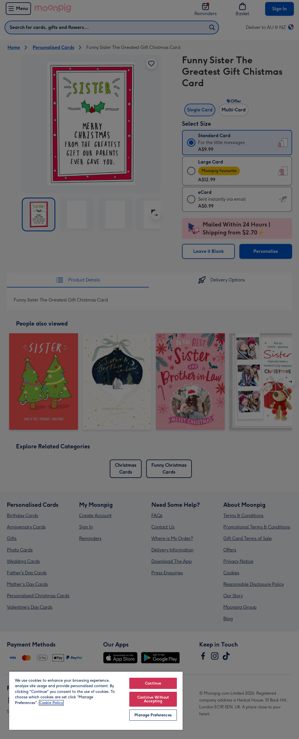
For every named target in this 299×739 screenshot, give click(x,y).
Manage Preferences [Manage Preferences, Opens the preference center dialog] (152, 715)
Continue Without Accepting (153, 699)
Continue (153, 683)
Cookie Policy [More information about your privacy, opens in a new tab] (51, 703)
